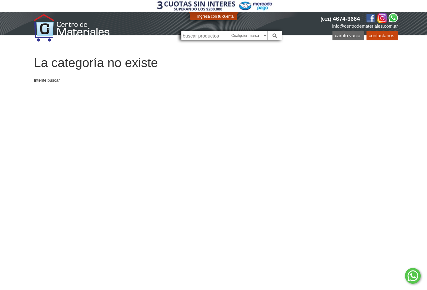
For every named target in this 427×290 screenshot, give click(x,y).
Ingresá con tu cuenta (215, 16)
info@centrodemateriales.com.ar (365, 26)
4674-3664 (340, 19)
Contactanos (381, 35)
